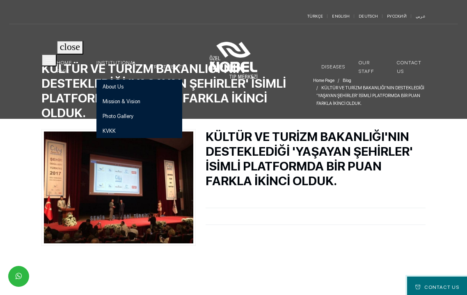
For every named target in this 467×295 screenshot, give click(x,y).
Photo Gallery (118, 116)
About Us (113, 87)
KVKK (109, 131)
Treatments (168, 67)
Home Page (64, 67)
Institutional (116, 63)
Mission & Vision (121, 101)
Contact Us (409, 67)
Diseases (333, 67)
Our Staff (366, 67)
